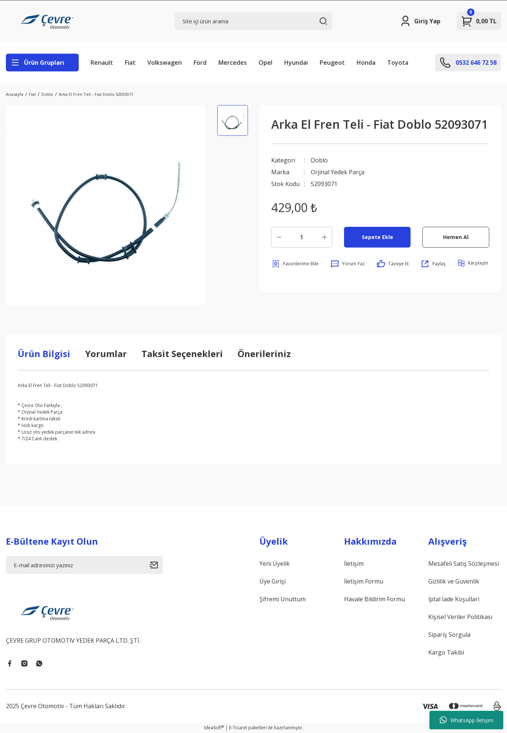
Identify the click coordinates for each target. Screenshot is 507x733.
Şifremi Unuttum (282, 599)
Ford (200, 62)
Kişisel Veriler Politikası (460, 617)
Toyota (397, 62)
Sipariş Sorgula (449, 635)
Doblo (319, 160)
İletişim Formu (363, 581)
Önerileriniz (264, 353)
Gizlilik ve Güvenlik (453, 581)
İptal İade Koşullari (453, 599)
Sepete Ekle (377, 237)
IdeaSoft (214, 727)
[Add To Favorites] (295, 263)
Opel (265, 62)
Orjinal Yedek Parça (337, 172)
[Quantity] (301, 237)
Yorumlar (106, 353)
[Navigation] (42, 62)
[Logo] (48, 21)
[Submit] (156, 565)
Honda (366, 62)
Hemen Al (456, 237)
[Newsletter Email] (84, 565)
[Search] (253, 21)
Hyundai (296, 62)
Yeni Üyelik (274, 563)
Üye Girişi (272, 581)
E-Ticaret (238, 727)
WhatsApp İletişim (466, 720)
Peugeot (332, 62)
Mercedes (232, 62)
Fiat (130, 62)
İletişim (354, 563)
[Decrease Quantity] (279, 237)
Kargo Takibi (446, 652)
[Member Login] (420, 21)
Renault (102, 62)
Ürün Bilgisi (44, 353)
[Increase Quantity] (324, 237)
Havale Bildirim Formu (374, 599)
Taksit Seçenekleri (182, 353)
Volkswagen (164, 62)
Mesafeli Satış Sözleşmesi (463, 563)
